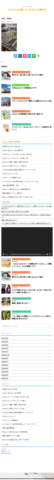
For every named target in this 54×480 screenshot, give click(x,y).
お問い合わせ (40, 463)
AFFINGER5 (27, 477)
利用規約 (31, 465)
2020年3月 (4, 375)
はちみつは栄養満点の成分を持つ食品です (27, 114)
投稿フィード (5, 451)
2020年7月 (4, 361)
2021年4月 (4, 345)
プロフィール (13, 463)
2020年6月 (4, 365)
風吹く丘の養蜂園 (27, 473)
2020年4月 (4, 371)
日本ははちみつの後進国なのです (24, 88)
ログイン (4, 449)
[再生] (4, 254)
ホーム (6, 463)
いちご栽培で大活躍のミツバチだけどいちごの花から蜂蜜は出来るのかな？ (26, 223)
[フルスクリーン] (50, 254)
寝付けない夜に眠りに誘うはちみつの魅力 (27, 75)
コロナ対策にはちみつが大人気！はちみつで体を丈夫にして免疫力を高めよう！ (26, 216)
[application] (27, 241)
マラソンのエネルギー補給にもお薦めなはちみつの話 (32, 101)
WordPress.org (6, 453)
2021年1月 (4, 351)
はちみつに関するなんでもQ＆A (27, 463)
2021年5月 (4, 341)
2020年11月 (5, 355)
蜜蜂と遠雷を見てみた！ (9, 220)
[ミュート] (47, 254)
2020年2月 (4, 378)
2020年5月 (4, 368)
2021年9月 (4, 338)
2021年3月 (4, 348)
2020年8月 (4, 358)
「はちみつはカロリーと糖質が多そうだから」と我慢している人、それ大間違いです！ (26, 207)
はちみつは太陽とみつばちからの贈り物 (27, 10)
